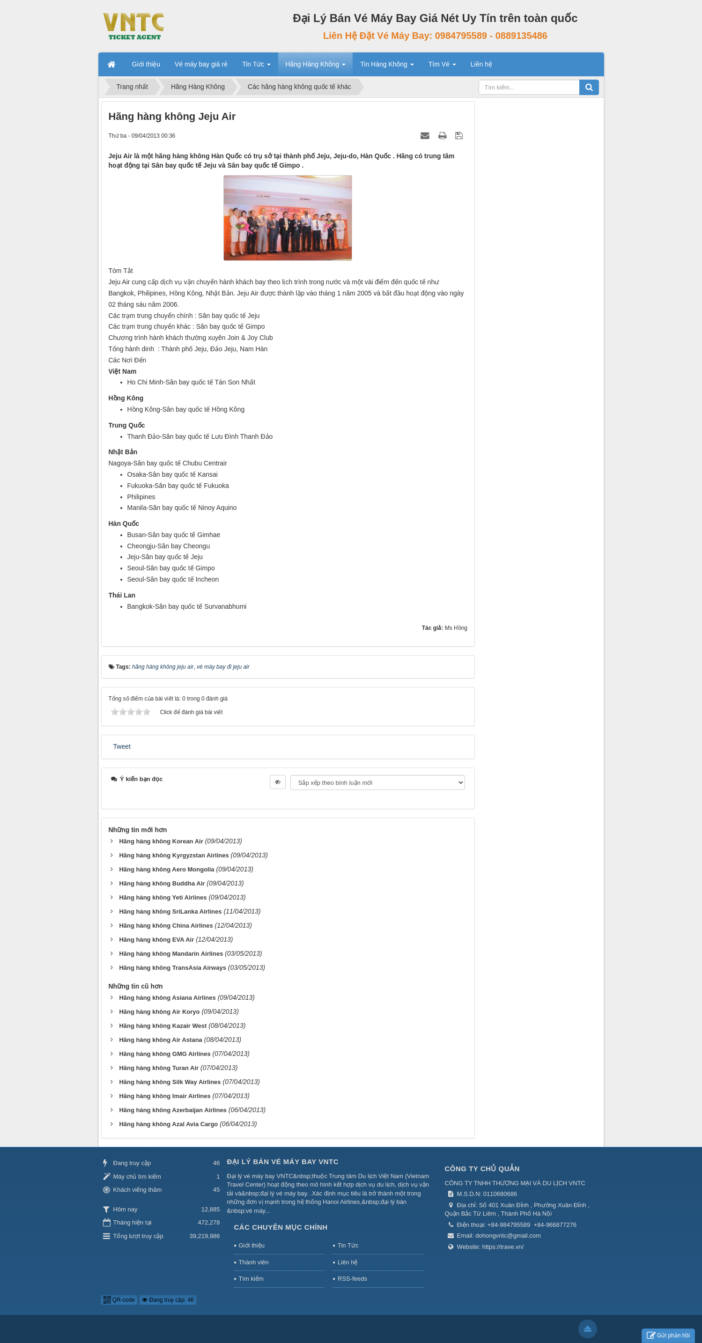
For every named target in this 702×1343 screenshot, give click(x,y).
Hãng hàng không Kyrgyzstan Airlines (174, 855)
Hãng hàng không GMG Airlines (164, 1053)
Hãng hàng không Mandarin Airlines (171, 953)
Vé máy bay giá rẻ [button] (201, 64)
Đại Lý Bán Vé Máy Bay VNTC (283, 1162)
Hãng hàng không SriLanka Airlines (170, 911)
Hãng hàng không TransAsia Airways (172, 967)
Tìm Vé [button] (442, 67)
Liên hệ (347, 1262)
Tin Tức (348, 1245)
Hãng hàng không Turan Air (159, 1067)
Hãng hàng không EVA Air (156, 939)
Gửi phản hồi (668, 1335)
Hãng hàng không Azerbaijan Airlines (172, 1110)
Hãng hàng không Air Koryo (159, 1011)
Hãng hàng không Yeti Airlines (163, 897)
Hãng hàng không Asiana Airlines (167, 997)
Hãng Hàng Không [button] (315, 67)
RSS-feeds (352, 1278)
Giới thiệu (252, 1245)
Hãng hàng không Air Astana (160, 1039)
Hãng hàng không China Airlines (166, 925)
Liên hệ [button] (481, 64)
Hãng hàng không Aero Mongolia (166, 869)
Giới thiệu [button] (146, 64)
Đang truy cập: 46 (167, 1300)
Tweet (122, 746)
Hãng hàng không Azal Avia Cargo (168, 1124)
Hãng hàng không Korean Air (161, 841)
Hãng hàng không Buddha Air (162, 883)
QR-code (119, 1300)
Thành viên (254, 1262)
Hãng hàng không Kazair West (163, 1025)
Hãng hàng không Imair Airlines (164, 1095)
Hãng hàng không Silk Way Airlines (170, 1081)
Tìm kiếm (251, 1278)
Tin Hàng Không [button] (387, 67)
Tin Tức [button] (256, 67)
